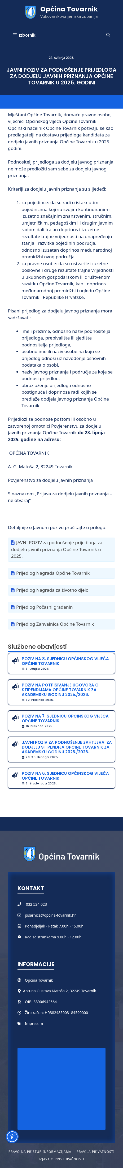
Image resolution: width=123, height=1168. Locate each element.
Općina (31, 980)
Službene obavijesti (37, 647)
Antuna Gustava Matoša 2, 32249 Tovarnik (59, 990)
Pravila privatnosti (96, 1151)
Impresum (34, 1023)
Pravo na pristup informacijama (39, 1151)
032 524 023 (36, 904)
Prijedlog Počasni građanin (44, 607)
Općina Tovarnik (69, 9)
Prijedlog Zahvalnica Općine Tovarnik (55, 624)
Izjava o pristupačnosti (61, 1159)
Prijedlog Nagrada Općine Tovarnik (53, 573)
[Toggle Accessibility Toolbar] (12, 1137)
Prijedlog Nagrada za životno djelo (52, 590)
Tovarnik (45, 980)
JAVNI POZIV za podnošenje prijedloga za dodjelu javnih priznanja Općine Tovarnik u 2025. (56, 549)
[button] (108, 35)
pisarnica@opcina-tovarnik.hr (50, 915)
